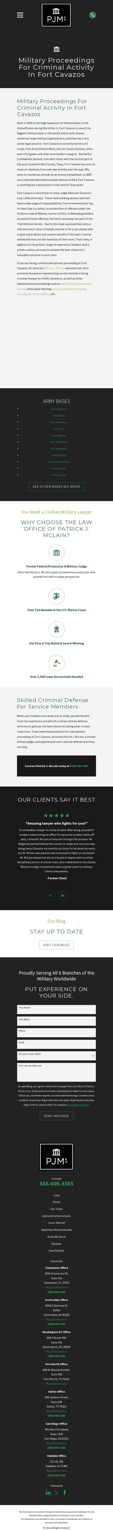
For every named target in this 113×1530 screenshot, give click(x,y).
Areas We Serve (56, 1157)
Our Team (56, 1129)
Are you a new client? (30, 974)
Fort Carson (58, 396)
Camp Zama (58, 376)
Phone (22, 951)
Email (21, 963)
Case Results (56, 1171)
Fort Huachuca (59, 369)
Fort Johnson (58, 343)
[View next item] (62, 816)
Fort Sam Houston (58, 382)
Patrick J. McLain (54, 268)
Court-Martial (56, 1143)
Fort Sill (59, 349)
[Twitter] (56, 1413)
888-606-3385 (57, 1104)
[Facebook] (64, 1413)
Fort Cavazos (59, 330)
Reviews (56, 1164)
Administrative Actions (56, 1136)
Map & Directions (56, 1208)
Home (56, 1122)
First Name (24, 928)
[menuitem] (40, 1453)
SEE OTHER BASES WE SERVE (56, 407)
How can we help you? (30, 986)
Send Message (56, 1036)
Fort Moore (59, 389)
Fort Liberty (58, 356)
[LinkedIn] (48, 1413)
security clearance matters (33, 294)
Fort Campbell (59, 363)
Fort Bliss (59, 336)
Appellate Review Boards (56, 1150)
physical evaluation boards (69, 289)
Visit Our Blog (56, 865)
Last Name (24, 940)
